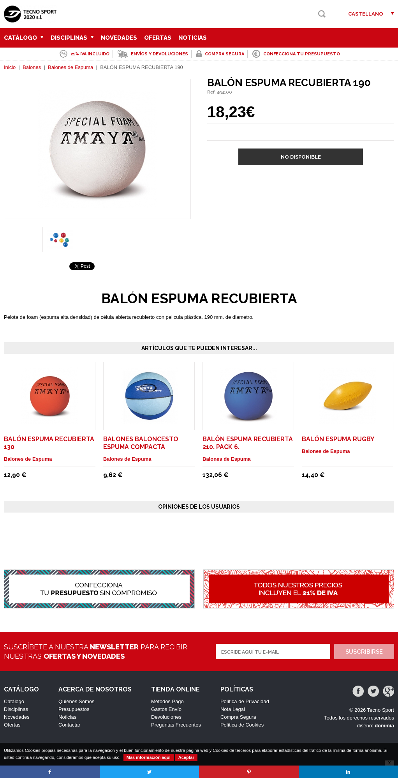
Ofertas (157, 37)
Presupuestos (74, 709)
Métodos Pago (167, 701)
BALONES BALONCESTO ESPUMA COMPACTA (140, 443)
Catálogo (24, 37)
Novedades (119, 37)
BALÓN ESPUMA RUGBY (338, 439)
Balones (32, 67)
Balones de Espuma (70, 67)
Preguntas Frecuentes (176, 725)
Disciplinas (72, 37)
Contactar (69, 725)
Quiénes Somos (76, 701)
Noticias (192, 37)
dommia (384, 725)
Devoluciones (166, 717)
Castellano (365, 14)
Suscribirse (364, 651)
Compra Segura (238, 717)
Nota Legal (232, 709)
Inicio (10, 67)
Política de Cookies (242, 725)
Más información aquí (149, 757)
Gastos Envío (166, 709)
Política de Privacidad (244, 701)
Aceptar (186, 757)
